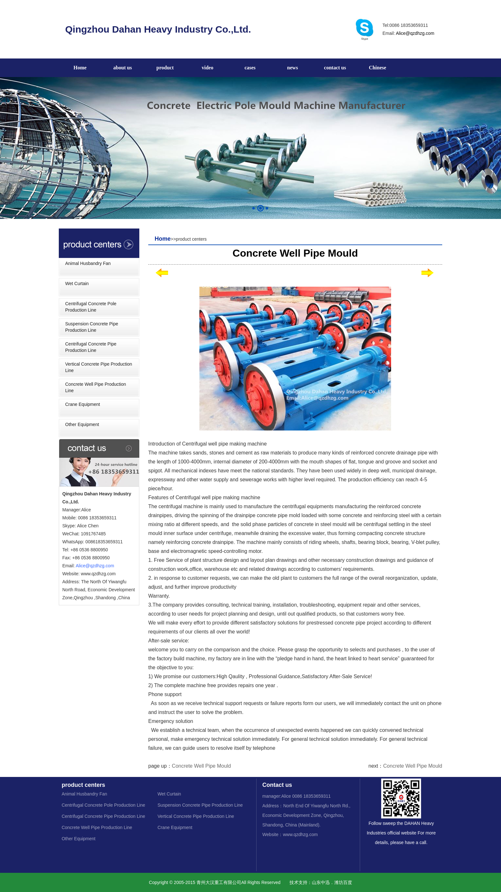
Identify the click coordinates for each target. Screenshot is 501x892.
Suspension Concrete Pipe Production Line (91, 327)
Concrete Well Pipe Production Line (95, 387)
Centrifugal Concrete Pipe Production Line (90, 347)
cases (250, 67)
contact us (335, 67)
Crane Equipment (82, 404)
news (292, 67)
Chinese (377, 67)
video (207, 67)
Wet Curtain (77, 283)
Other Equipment (82, 424)
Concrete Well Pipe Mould (201, 766)
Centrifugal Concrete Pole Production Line (90, 307)
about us (122, 67)
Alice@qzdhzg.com (415, 33)
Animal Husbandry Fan (88, 263)
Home (80, 67)
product (165, 67)
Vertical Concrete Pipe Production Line (98, 367)
